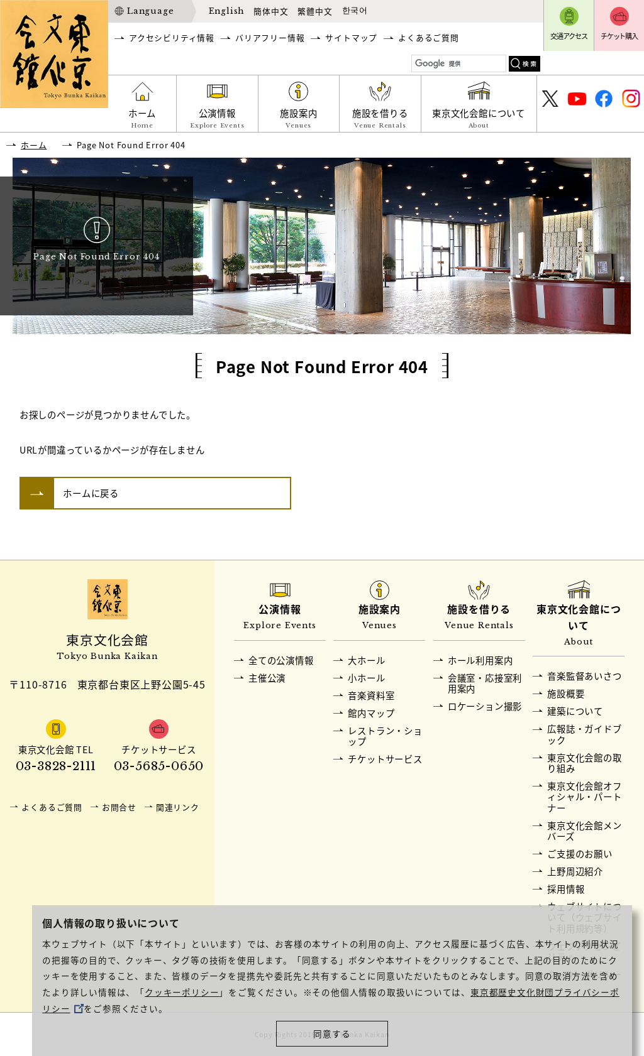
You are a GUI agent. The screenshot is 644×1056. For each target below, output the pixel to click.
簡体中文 (270, 11)
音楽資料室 (371, 695)
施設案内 (299, 119)
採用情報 (565, 889)
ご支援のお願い (580, 854)
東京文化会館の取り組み (584, 763)
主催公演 (267, 678)
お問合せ (119, 807)
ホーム (142, 119)
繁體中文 (314, 11)
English (227, 11)
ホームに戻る (91, 493)
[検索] (459, 63)
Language (150, 11)
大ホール (366, 660)
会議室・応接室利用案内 (485, 683)
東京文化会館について (478, 119)
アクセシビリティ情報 (171, 37)
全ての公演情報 (281, 660)
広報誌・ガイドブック (584, 734)
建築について (575, 711)
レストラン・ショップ (385, 736)
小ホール (366, 678)
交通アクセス (568, 36)
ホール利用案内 (480, 660)
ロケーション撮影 (485, 706)
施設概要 (565, 693)
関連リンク (177, 807)
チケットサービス (385, 759)
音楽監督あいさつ (584, 676)
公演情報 (217, 119)
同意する (331, 1033)
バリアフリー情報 (269, 37)
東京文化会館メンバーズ (584, 831)
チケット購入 (619, 36)
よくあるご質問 (428, 37)
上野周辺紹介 (575, 871)
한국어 (355, 10)
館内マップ (371, 713)
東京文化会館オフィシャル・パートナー (584, 797)
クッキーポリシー (182, 992)
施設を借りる (380, 119)
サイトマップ (351, 37)
